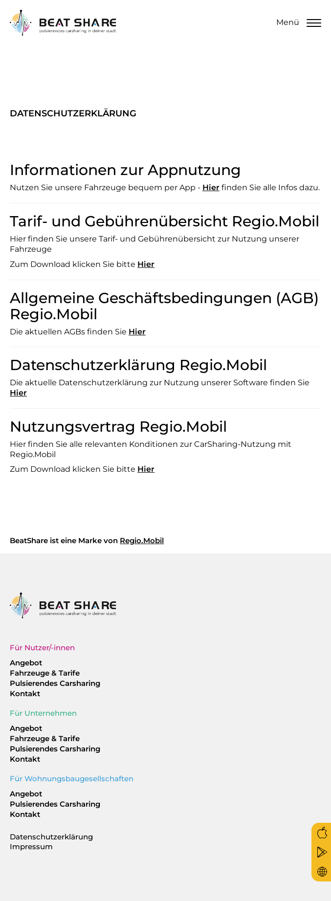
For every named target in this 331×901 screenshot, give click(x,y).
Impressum (31, 846)
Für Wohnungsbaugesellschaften (71, 778)
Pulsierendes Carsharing (55, 683)
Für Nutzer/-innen (42, 647)
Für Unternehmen (43, 713)
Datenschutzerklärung (51, 836)
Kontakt (25, 693)
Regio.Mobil (142, 540)
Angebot (26, 662)
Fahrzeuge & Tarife (45, 673)
